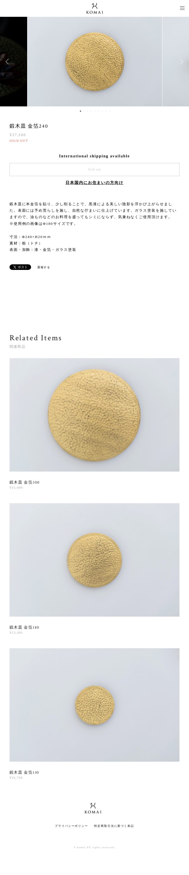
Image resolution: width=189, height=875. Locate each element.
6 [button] (98, 111)
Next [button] (180, 61)
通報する (44, 267)
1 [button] (80, 111)
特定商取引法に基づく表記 (114, 825)
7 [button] (102, 111)
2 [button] (84, 111)
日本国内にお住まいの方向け (94, 183)
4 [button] (91, 111)
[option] (94, 61)
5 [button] (94, 111)
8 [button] (105, 111)
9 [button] (109, 111)
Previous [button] (8, 61)
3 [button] (87, 111)
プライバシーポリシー (71, 825)
